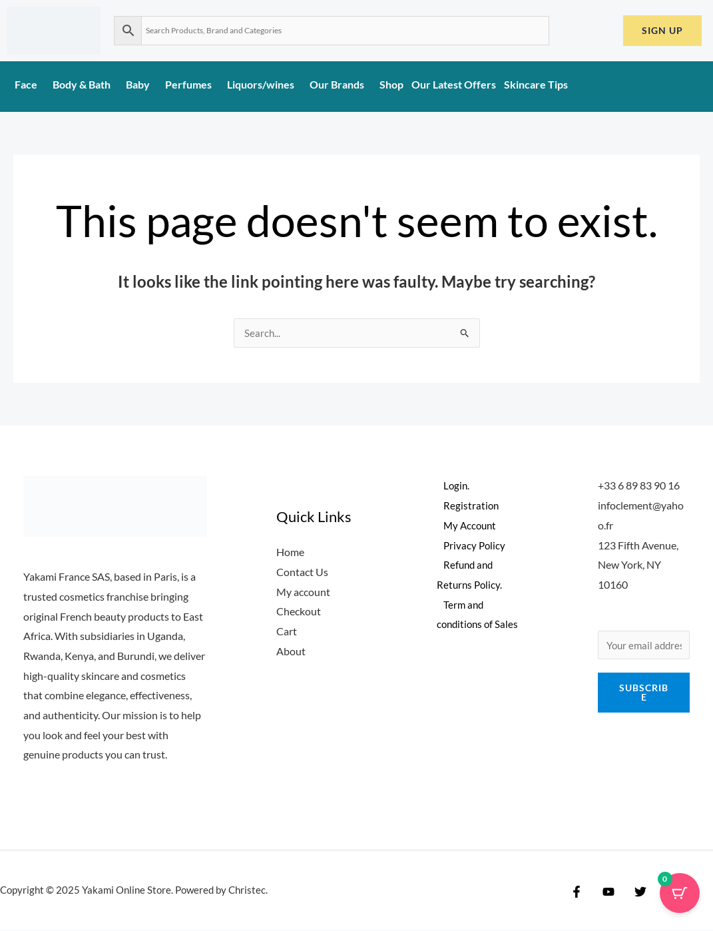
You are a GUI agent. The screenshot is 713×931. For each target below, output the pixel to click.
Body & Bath (85, 84)
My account (303, 592)
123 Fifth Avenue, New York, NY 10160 (638, 565)
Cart (286, 631)
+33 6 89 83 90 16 (639, 485)
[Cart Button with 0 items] (680, 898)
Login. (450, 485)
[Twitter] (634, 892)
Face (30, 84)
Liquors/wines (264, 84)
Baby (141, 84)
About (291, 651)
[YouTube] (605, 892)
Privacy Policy (469, 545)
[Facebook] (577, 892)
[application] (43, 88)
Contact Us (302, 572)
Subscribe (643, 694)
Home (290, 552)
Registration (465, 505)
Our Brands (340, 84)
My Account (465, 525)
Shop (391, 84)
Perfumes (192, 84)
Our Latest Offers (453, 84)
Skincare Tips (536, 84)
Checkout (298, 611)
